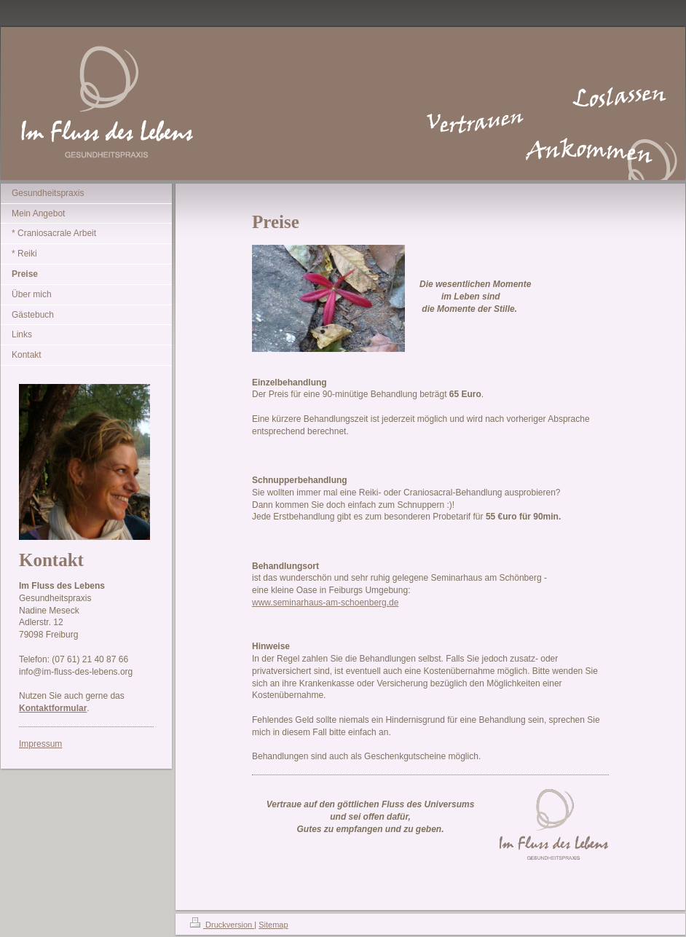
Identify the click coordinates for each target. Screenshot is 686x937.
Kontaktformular (53, 708)
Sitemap (273, 924)
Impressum (40, 744)
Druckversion (222, 924)
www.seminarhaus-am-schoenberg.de (325, 602)
